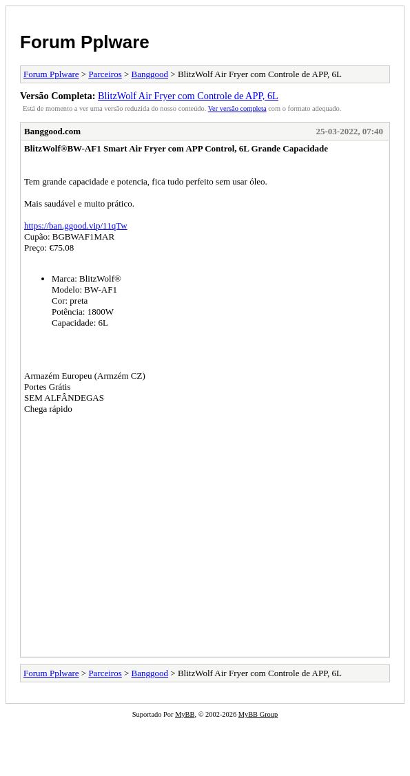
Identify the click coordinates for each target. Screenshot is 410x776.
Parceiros (104, 74)
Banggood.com (52, 131)
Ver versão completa (237, 108)
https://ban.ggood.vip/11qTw (75, 225)
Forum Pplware (85, 42)
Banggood (150, 74)
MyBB (184, 714)
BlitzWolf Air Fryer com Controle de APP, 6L (188, 95)
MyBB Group (258, 714)
